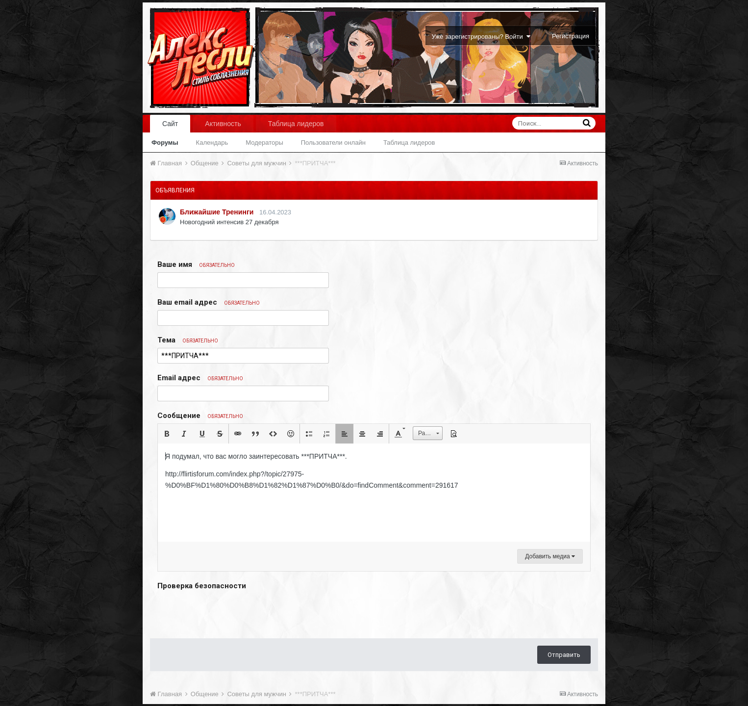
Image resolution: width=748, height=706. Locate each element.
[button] (166, 434)
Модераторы (264, 142)
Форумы (164, 142)
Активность (223, 124)
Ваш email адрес (208, 302)
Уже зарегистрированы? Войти (481, 36)
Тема (187, 340)
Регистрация (570, 36)
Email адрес (200, 377)
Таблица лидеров (409, 142)
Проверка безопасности (201, 585)
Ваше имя (196, 264)
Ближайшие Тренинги (216, 212)
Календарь (212, 142)
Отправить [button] (564, 654)
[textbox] (374, 493)
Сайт (170, 124)
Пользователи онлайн (333, 142)
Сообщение (200, 415)
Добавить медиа (550, 556)
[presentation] (231, 612)
